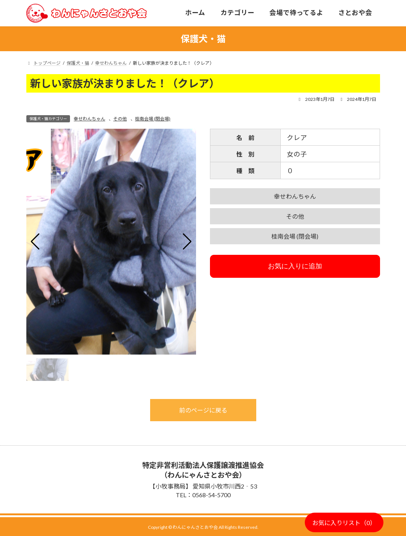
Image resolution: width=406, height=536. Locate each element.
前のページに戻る (203, 410)
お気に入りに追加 (295, 266)
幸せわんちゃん (89, 119)
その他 (120, 119)
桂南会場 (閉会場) (152, 119)
